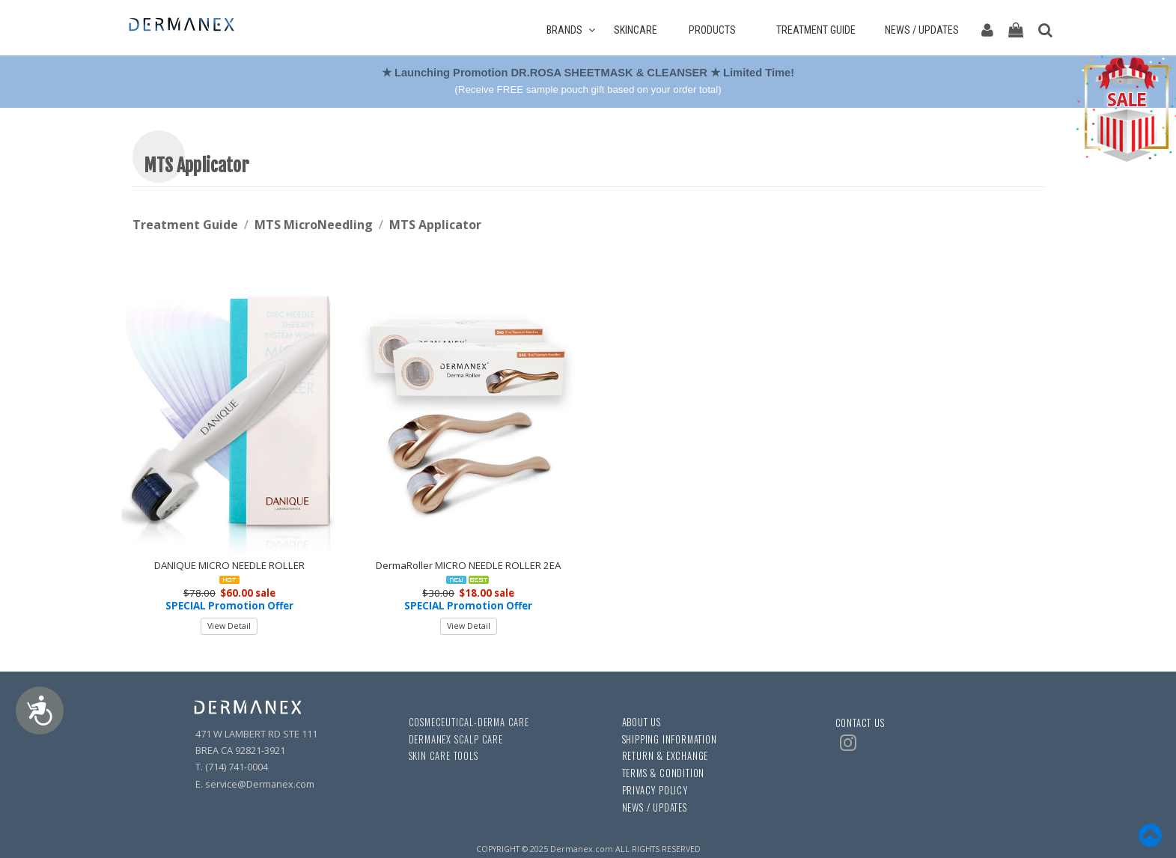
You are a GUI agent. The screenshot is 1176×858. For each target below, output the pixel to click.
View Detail (229, 626)
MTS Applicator (435, 224)
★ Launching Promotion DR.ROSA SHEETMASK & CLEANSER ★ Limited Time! (589, 73)
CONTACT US (860, 723)
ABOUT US (641, 722)
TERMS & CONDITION (663, 773)
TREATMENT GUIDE (821, 30)
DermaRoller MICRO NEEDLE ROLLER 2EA (468, 565)
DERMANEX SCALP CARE (456, 739)
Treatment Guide (185, 224)
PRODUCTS (717, 30)
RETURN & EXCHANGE (665, 756)
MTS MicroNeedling (314, 224)
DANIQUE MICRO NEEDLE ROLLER (229, 565)
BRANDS (570, 30)
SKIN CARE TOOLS (443, 756)
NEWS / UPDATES (922, 30)
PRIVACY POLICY (655, 790)
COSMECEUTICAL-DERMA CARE (469, 722)
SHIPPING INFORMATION (669, 739)
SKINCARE (642, 30)
